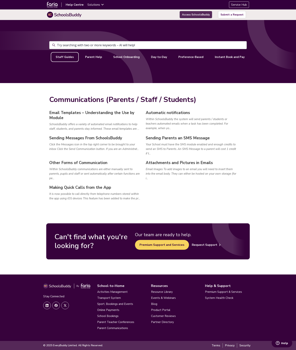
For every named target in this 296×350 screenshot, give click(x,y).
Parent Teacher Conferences (115, 322)
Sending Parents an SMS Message (178, 138)
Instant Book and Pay (230, 57)
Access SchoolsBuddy (196, 14)
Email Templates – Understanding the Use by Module (91, 115)
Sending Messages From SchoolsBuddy (85, 138)
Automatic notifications (168, 112)
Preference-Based (191, 57)
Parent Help (93, 57)
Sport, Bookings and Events (115, 304)
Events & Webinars (163, 298)
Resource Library (162, 292)
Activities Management (112, 292)
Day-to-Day (159, 57)
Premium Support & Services (223, 292)
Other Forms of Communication (78, 162)
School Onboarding (126, 57)
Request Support (206, 245)
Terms (216, 345)
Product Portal (160, 310)
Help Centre (75, 5)
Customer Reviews (163, 316)
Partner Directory (162, 322)
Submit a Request (232, 14)
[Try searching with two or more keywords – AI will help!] (148, 45)
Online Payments (108, 310)
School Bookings (108, 316)
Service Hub (239, 5)
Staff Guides (65, 57)
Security (245, 345)
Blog (154, 304)
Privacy (230, 345)
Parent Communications (112, 328)
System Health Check (219, 298)
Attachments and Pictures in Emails (179, 162)
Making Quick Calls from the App (80, 187)
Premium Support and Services (162, 245)
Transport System (109, 298)
